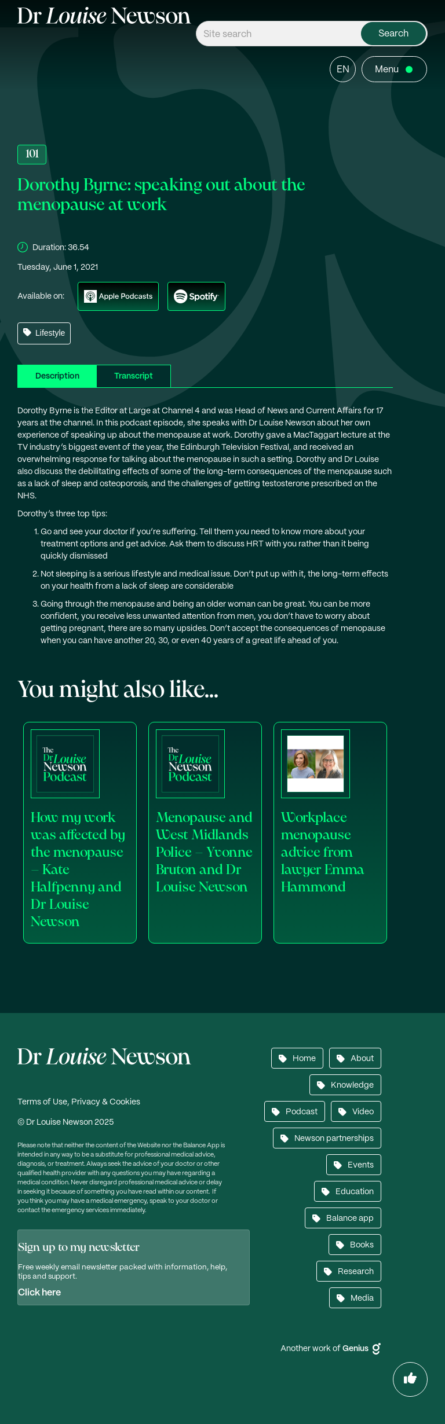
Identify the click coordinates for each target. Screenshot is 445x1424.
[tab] (57, 376)
